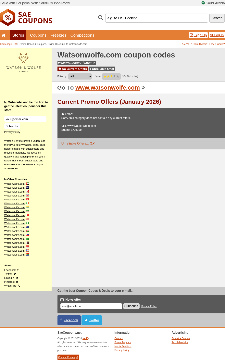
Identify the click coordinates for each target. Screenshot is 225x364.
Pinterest (9, 281)
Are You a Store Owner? (194, 44)
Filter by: (62, 76)
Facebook (10, 270)
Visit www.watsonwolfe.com (78, 125)
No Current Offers (72, 68)
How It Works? (217, 44)
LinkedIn (9, 277)
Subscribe (12, 126)
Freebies (58, 35)
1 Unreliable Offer (102, 68)
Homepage (6, 44)
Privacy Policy (12, 132)
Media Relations (123, 346)
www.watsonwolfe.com (76, 62)
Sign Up (198, 35)
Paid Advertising (180, 342)
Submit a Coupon (72, 129)
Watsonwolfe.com (14, 183)
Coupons (38, 35)
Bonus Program (123, 342)
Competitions (82, 35)
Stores (18, 35)
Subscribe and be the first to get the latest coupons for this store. (26, 106)
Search (217, 18)
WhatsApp (10, 285)
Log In (217, 35)
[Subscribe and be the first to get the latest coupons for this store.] (25, 119)
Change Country (68, 357)
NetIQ (85, 338)
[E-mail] (91, 306)
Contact (119, 338)
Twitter (8, 273)
